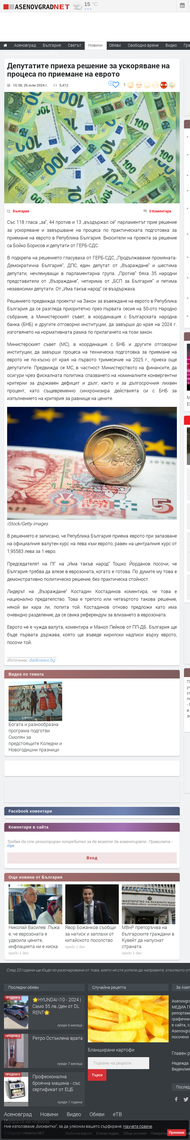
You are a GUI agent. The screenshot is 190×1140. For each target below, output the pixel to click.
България (21, 211)
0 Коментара (160, 211)
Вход (92, 858)
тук (10, 845)
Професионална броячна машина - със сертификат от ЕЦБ (56, 1082)
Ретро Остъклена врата (58, 1038)
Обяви (97, 1114)
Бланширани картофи (111, 1050)
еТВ (117, 1114)
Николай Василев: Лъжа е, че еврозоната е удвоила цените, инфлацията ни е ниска (90, 936)
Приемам (176, 1133)
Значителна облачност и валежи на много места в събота (35, 933)
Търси (97, 1075)
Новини (95, 45)
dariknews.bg (42, 660)
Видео (74, 1114)
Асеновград (18, 1114)
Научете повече (137, 1126)
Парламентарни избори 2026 (30, 53)
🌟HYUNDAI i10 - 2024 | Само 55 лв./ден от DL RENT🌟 (57, 1006)
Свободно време (143, 45)
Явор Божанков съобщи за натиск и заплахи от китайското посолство (147, 933)
